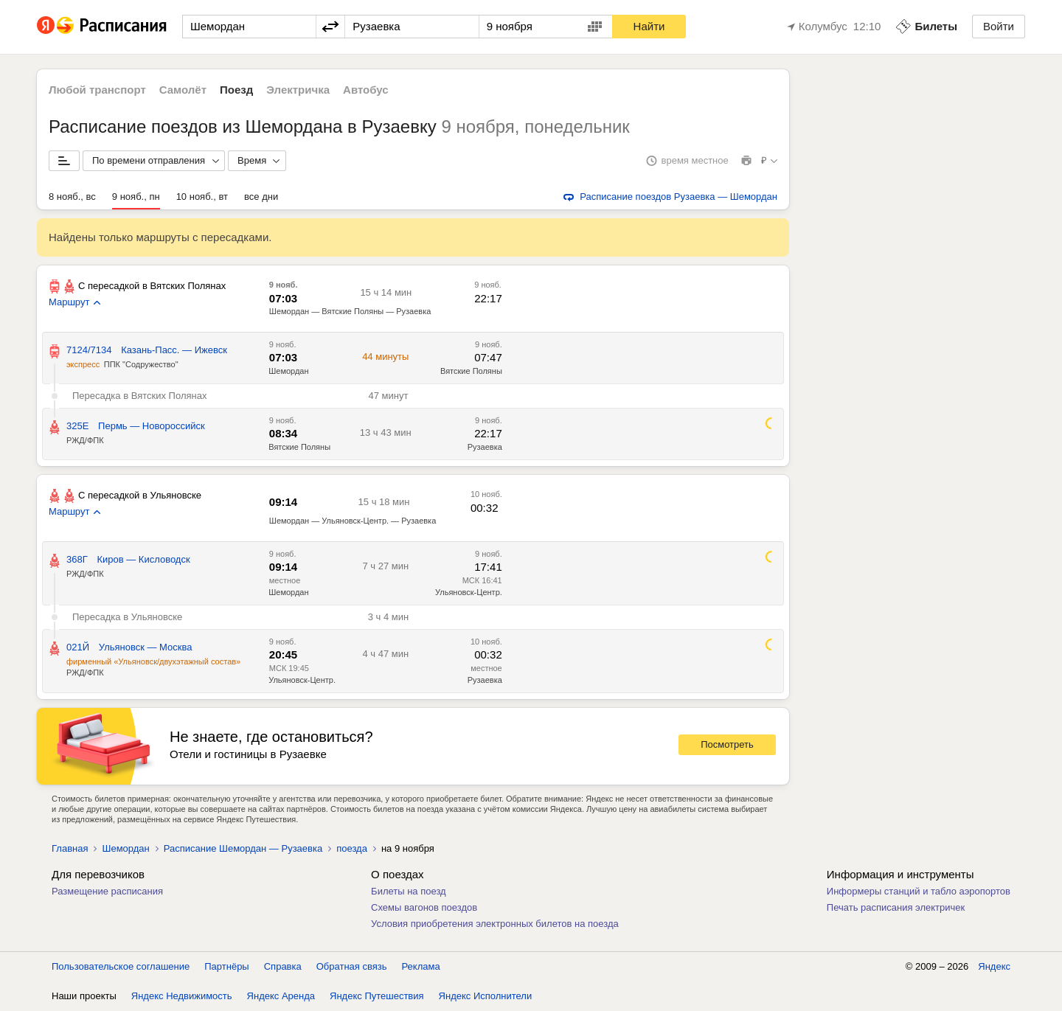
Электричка (298, 89)
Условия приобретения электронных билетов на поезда (495, 923)
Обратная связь (351, 966)
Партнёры (226, 966)
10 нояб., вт (202, 196)
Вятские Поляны (299, 446)
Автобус (366, 89)
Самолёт (182, 89)
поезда (351, 848)
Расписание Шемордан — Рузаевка (243, 848)
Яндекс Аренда (281, 995)
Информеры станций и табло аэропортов (918, 891)
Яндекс (994, 966)
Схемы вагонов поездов (424, 907)
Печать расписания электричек (896, 907)
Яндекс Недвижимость (181, 995)
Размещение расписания (107, 891)
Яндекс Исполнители (485, 995)
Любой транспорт (97, 89)
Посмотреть (727, 744)
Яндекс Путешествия (377, 995)
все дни (261, 196)
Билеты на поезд (408, 891)
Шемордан (288, 592)
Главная (70, 848)
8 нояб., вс (72, 196)
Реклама (421, 966)
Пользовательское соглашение (121, 966)
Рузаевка (485, 446)
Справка (283, 966)
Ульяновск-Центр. (468, 592)
